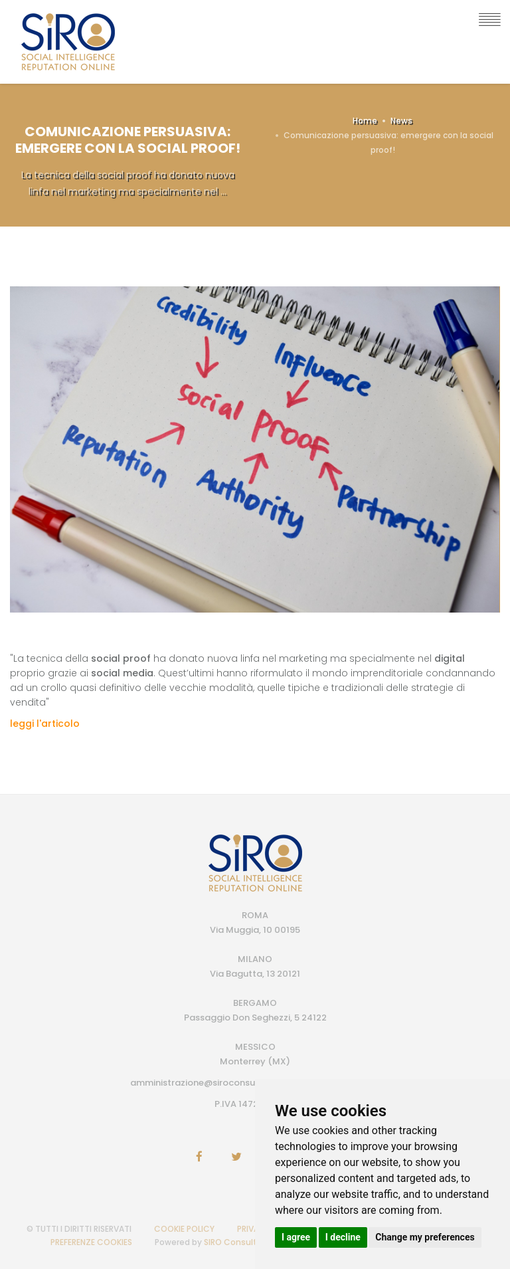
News (401, 120)
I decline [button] (343, 1237)
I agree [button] (296, 1237)
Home (365, 120)
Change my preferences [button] (424, 1237)
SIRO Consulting (237, 1242)
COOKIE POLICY (184, 1228)
